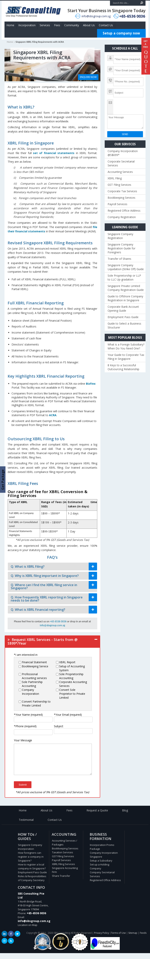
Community (71, 25)
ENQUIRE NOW (88, 77)
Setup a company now (121, 33)
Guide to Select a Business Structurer (124, 325)
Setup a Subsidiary (101, 866)
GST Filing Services (119, 185)
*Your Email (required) (68, 714)
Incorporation (27, 25)
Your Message (23, 740)
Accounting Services (120, 172)
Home (10, 25)
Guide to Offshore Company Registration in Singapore (125, 298)
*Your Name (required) (28, 714)
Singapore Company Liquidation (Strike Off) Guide (126, 267)
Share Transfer (61, 881)
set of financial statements (53, 153)
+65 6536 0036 (58, 621)
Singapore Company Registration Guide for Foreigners (121, 248)
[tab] (52, 566)
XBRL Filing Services (63, 870)
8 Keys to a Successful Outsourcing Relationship (123, 367)
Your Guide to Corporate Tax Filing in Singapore (126, 357)
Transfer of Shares (119, 259)
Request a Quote (97, 816)
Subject (58, 726)
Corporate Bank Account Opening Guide (123, 308)
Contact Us (106, 25)
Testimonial (26, 825)
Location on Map (27, 931)
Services (45, 25)
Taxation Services (62, 858)
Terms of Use (118, 938)
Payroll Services (117, 204)
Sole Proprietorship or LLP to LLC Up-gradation (124, 277)
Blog (125, 816)
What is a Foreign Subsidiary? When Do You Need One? (126, 346)
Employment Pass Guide (123, 317)
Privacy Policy (101, 938)
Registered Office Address (124, 210)
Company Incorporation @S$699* (123, 153)
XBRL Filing (115, 178)
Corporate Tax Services (122, 191)
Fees (57, 25)
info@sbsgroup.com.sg (96, 16)
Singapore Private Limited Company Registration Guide (126, 288)
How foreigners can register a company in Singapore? (31, 862)
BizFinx (91, 383)
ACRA (52, 415)
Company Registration (122, 217)
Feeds (143, 938)
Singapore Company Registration (120, 236)
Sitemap (132, 938)
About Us (89, 25)
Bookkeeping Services (121, 197)
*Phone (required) (25, 726)
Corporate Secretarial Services (121, 163)
